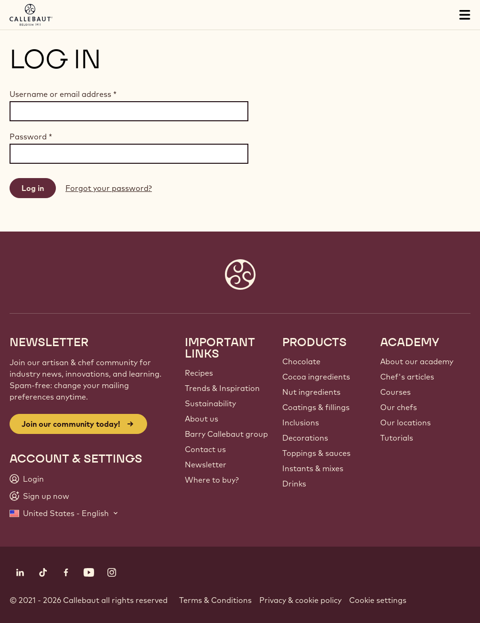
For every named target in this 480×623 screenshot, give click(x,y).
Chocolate (301, 361)
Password (31, 136)
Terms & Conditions (215, 600)
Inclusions (300, 422)
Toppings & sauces (316, 453)
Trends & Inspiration (222, 388)
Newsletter (205, 464)
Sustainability (210, 403)
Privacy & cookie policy (300, 600)
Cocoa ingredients (316, 376)
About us (201, 418)
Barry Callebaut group (226, 434)
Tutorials (396, 438)
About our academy (416, 361)
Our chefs (398, 407)
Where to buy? (212, 480)
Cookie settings (377, 600)
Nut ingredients (311, 392)
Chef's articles (407, 376)
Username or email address (63, 94)
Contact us (205, 449)
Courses (395, 392)
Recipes (199, 373)
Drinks (294, 483)
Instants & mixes (312, 468)
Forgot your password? (108, 188)
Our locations (405, 422)
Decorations (305, 438)
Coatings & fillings (316, 407)
